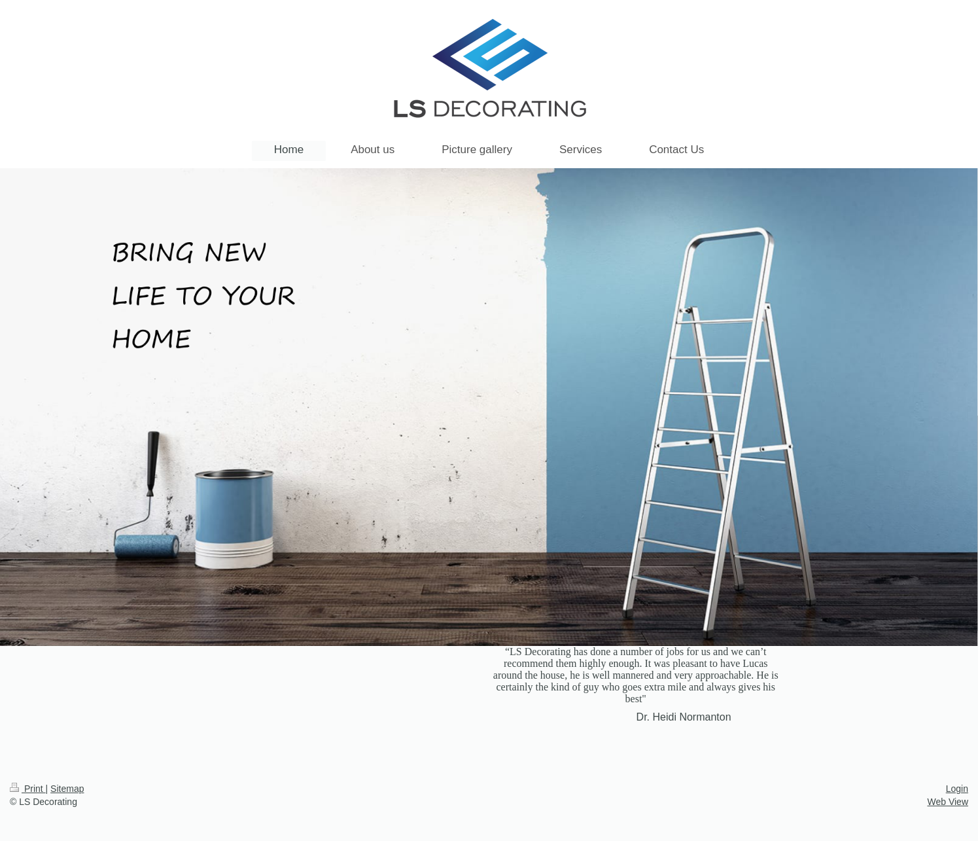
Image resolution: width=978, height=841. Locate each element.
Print (28, 788)
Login (957, 788)
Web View (947, 801)
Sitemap (67, 788)
